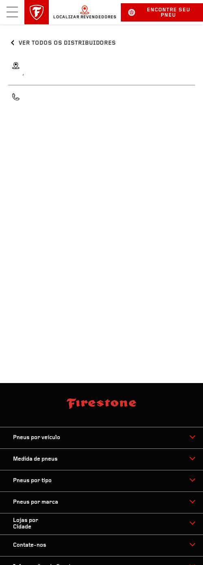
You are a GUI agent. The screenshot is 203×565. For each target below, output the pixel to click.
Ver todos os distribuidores (67, 43)
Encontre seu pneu (159, 12)
